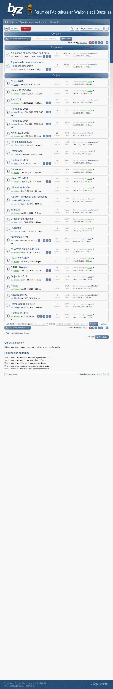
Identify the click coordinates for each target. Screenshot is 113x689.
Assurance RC (19, 294)
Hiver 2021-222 (19, 178)
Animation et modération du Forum (30, 53)
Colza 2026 (17, 81)
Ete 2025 (16, 99)
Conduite (56, 33)
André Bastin (92, 286)
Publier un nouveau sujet (19, 39)
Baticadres (17, 169)
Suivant (104, 324)
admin (16, 69)
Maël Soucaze (27, 683)
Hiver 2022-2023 (20, 132)
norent (16, 163)
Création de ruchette (22, 218)
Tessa (16, 85)
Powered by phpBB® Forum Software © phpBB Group (104, 684)
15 (107, 42)
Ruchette (16, 228)
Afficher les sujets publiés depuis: (27, 324)
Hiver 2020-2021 (20, 258)
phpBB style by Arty (94, 684)
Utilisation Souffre (20, 187)
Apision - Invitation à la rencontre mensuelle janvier (29, 198)
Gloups (16, 145)
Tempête (15, 209)
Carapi (16, 307)
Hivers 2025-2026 (21, 90)
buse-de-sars (18, 112)
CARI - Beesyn (19, 267)
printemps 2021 (19, 237)
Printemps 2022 (19, 160)
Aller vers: (90, 337)
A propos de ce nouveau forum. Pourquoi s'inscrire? (28, 64)
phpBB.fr (42, 683)
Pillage (14, 285)
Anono (90, 81)
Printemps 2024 (19, 120)
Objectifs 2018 (19, 276)
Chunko (17, 154)
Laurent (16, 56)
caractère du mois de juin (25, 249)
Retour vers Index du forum (17, 333)
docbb (90, 277)
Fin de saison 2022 (21, 141)
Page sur (82, 42)
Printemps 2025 (19, 108)
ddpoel (16, 298)
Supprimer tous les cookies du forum (94, 374)
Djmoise (17, 231)
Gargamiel (91, 53)
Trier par (61, 324)
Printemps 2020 (19, 313)
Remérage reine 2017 (23, 304)
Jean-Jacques (92, 100)
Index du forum (11, 374)
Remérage (17, 151)
